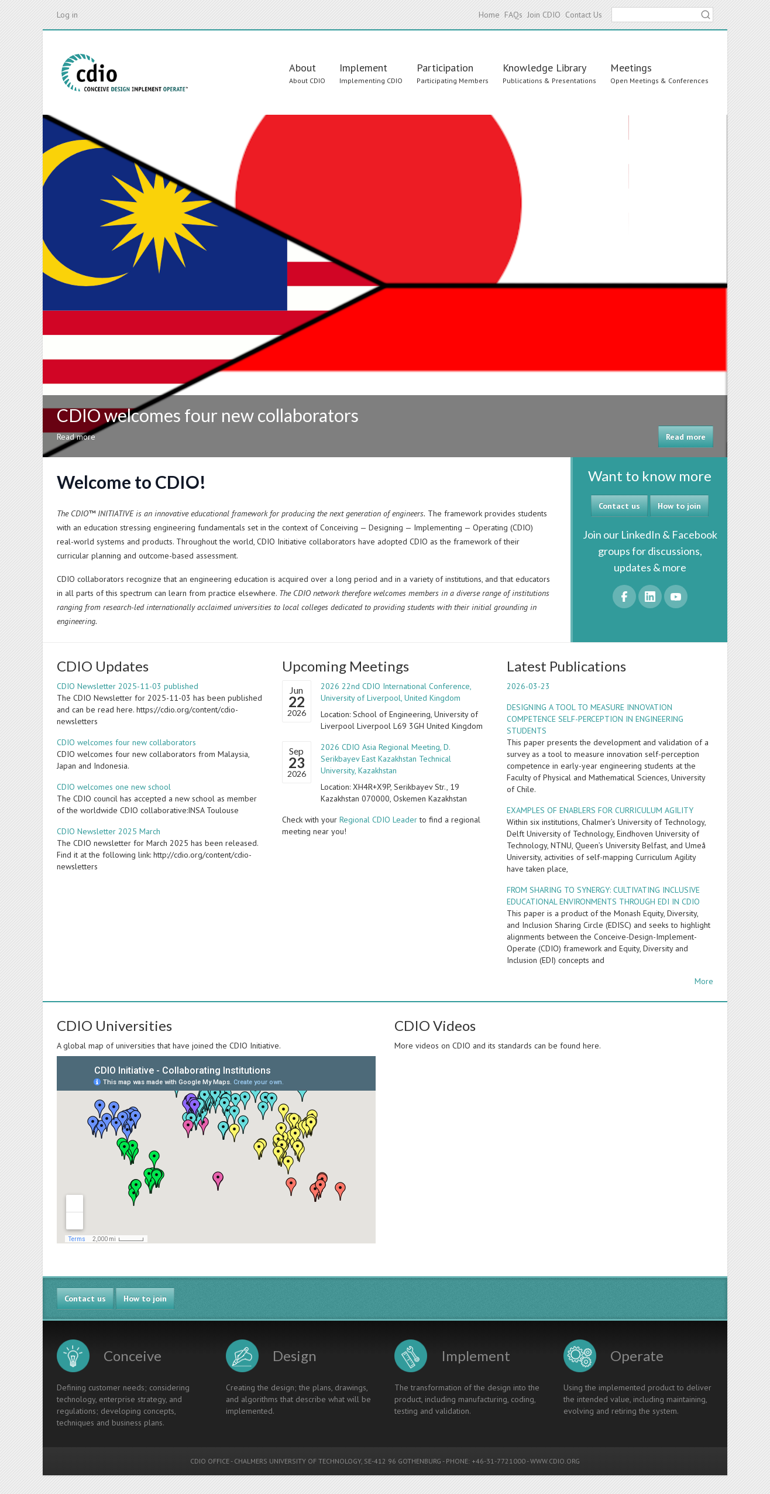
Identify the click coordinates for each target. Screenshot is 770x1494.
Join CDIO (544, 14)
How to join (679, 506)
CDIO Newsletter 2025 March (108, 831)
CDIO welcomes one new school (114, 787)
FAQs (513, 14)
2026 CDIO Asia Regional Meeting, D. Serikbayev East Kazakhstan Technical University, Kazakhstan (386, 759)
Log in (67, 14)
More (704, 981)
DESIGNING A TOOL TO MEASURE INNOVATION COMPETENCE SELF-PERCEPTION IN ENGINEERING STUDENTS (595, 719)
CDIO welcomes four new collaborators (126, 742)
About (302, 67)
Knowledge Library (544, 67)
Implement (363, 67)
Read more (686, 436)
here (591, 1045)
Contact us (619, 506)
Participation (445, 67)
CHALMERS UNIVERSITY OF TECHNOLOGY (297, 1461)
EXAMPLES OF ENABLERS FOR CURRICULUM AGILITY (600, 810)
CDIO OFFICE (209, 1461)
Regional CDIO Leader (378, 819)
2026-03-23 (528, 686)
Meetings (631, 67)
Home (489, 14)
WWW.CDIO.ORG (555, 1461)
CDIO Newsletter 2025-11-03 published (127, 686)
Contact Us (583, 14)
